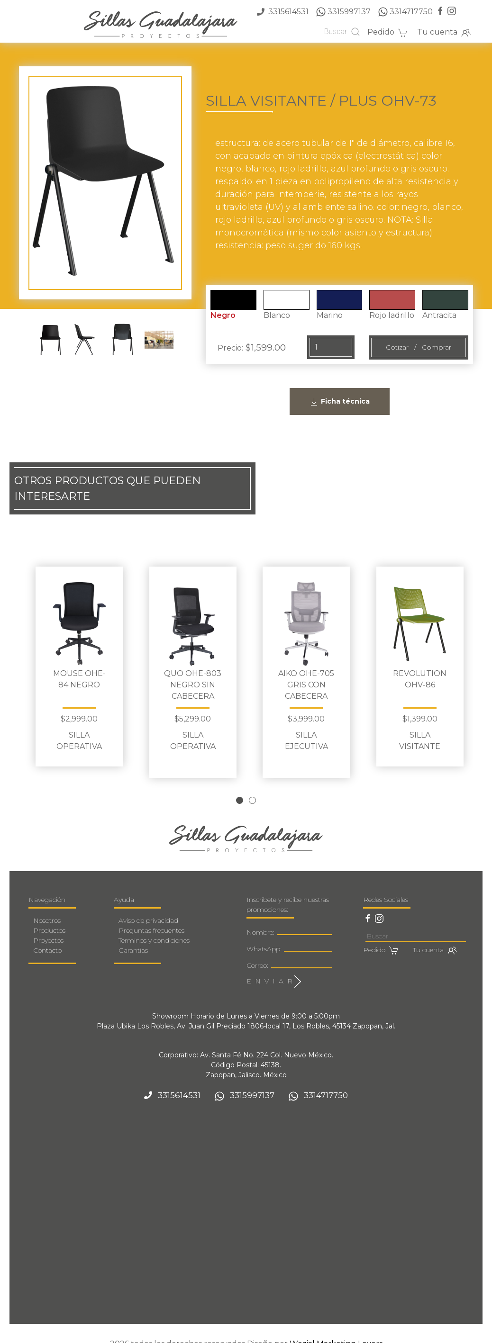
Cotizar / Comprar (418, 347)
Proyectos (48, 929)
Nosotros (47, 909)
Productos (49, 919)
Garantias (133, 939)
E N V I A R (273, 970)
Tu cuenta (444, 32)
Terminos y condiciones (154, 929)
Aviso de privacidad (148, 909)
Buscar (342, 31)
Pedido (387, 32)
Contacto (47, 939)
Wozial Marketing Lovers (336, 1332)
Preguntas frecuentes (151, 919)
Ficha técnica (340, 401)
